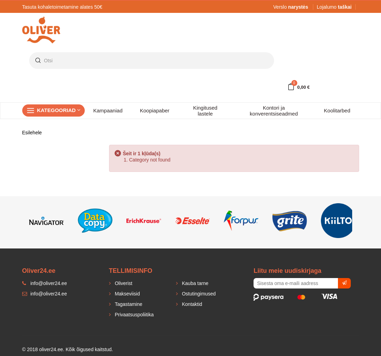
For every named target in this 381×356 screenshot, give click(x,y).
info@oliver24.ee (44, 293)
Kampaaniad (108, 110)
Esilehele (32, 132)
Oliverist (123, 283)
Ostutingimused (198, 293)
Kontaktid (191, 304)
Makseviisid (127, 293)
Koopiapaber (154, 110)
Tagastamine (128, 304)
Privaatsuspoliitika (134, 314)
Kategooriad (59, 110)
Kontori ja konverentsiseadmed (274, 111)
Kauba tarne (194, 283)
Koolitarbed (337, 110)
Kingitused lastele (205, 111)
